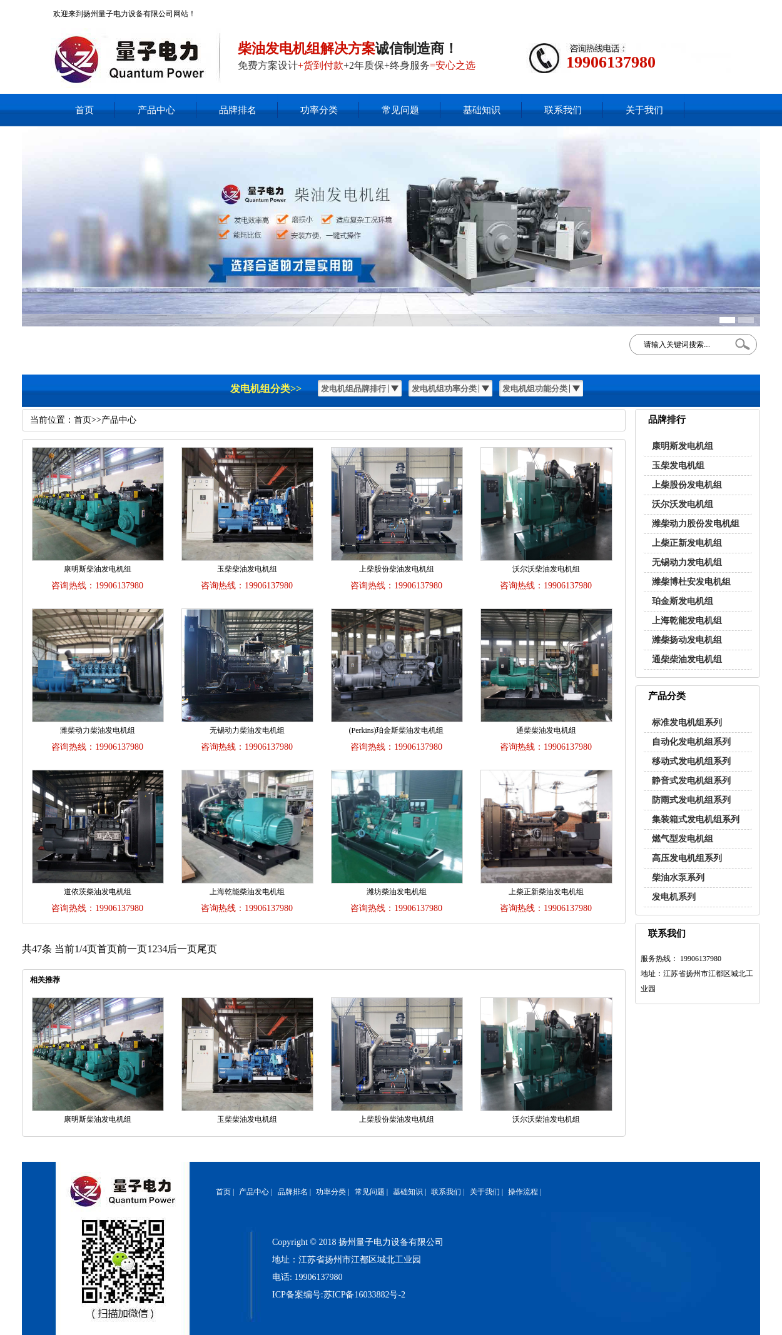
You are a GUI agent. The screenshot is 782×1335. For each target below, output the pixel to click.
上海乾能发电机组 (687, 620)
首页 (84, 110)
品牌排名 (237, 110)
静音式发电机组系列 (691, 780)
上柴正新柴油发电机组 (546, 891)
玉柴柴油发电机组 (247, 569)
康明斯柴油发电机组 (97, 569)
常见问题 (400, 110)
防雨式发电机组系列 (691, 800)
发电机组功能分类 (534, 388)
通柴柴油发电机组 (687, 659)
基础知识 (481, 110)
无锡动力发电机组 (687, 562)
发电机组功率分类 (444, 388)
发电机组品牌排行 (353, 388)
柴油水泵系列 (678, 877)
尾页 (207, 949)
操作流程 (523, 1191)
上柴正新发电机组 (687, 543)
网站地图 (711, 9)
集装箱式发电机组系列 (695, 819)
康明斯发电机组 (682, 446)
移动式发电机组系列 (691, 761)
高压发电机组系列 (687, 858)
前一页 (132, 949)
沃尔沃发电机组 (682, 504)
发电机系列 (674, 897)
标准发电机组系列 (687, 722)
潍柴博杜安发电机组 (691, 582)
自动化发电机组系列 (691, 742)
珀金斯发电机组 (682, 601)
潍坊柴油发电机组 (397, 891)
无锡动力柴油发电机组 (247, 730)
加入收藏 (677, 9)
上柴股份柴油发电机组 (396, 569)
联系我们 (563, 110)
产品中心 (156, 110)
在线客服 (644, 9)
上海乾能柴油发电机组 (247, 891)
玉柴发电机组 (678, 465)
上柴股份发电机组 (687, 485)
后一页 (182, 949)
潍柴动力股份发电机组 (695, 523)
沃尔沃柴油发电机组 (546, 569)
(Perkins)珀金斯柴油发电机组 (396, 730)
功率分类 (319, 110)
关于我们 (644, 110)
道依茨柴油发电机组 (97, 891)
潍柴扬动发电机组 (687, 640)
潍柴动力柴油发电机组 (97, 730)
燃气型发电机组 (682, 839)
